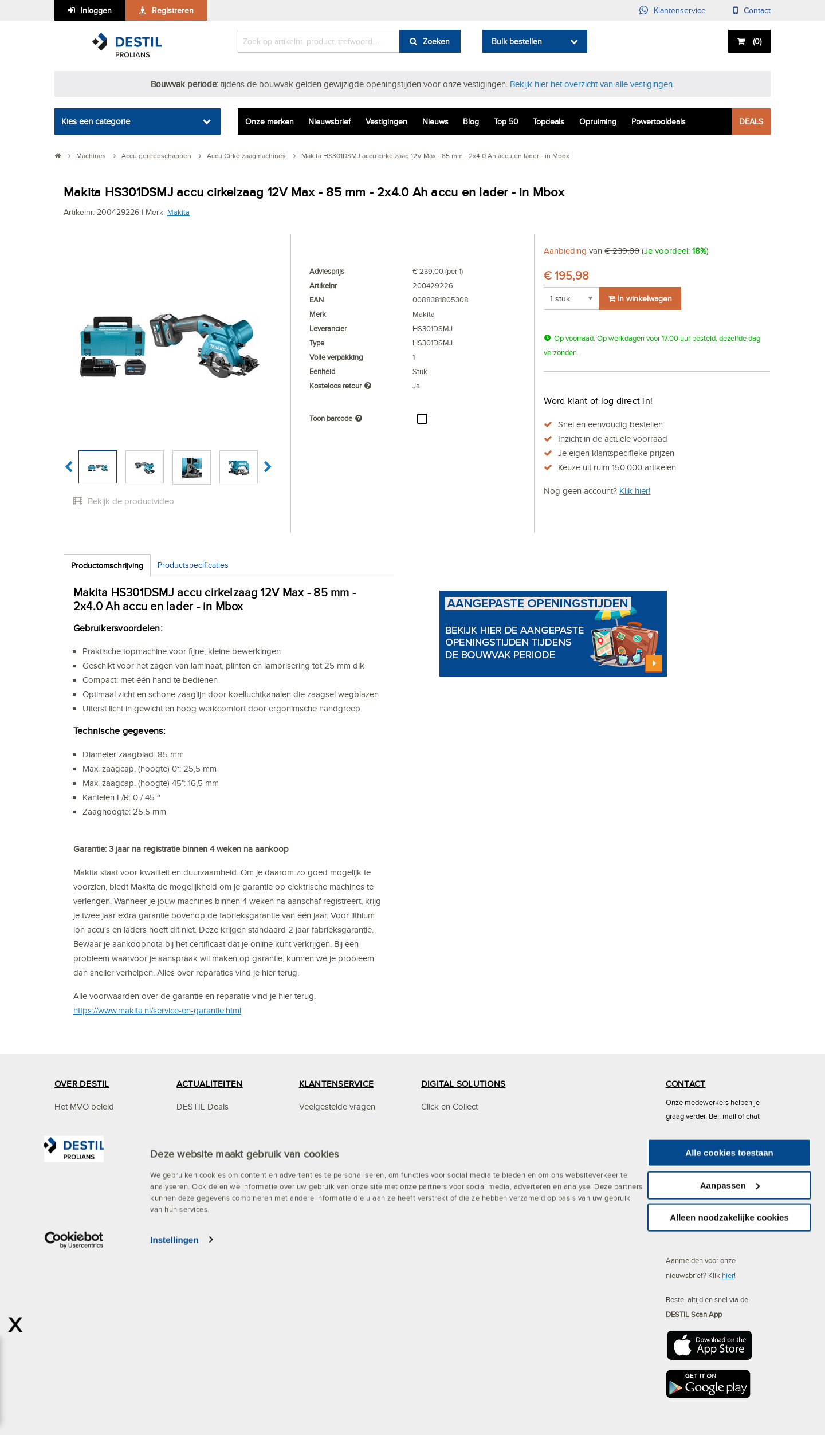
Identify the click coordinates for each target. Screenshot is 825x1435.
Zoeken (436, 41)
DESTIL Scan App (455, 1175)
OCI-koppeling (448, 1152)
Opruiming (597, 121)
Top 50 (506, 121)
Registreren (173, 10)
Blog (471, 121)
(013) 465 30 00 (713, 1151)
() (756, 41)
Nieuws (435, 121)
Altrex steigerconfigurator (468, 1244)
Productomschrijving (107, 565)
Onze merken (269, 121)
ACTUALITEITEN (209, 1084)
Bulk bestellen (517, 41)
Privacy (312, 1221)
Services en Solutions (93, 1129)
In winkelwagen (640, 298)
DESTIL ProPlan (84, 1198)
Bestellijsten (442, 1221)
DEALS (751, 121)
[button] (68, 467)
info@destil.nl (708, 1188)
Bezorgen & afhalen (335, 1198)
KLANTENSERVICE (336, 1084)
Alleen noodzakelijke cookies (729, 1401)
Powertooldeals (658, 121)
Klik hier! (634, 491)
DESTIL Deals (202, 1106)
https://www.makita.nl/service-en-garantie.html (157, 1010)
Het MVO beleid (84, 1106)
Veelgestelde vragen (337, 1106)
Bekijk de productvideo (123, 501)
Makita (178, 212)
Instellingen (174, 1423)
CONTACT (686, 1084)
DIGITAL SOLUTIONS (463, 1084)
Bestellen (315, 1152)
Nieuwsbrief (329, 121)
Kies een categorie (95, 121)
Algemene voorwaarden (344, 1244)
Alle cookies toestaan (729, 1336)
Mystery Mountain (87, 1221)
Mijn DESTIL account (337, 1129)
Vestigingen (386, 121)
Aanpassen (730, 1369)
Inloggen (96, 10)
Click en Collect (449, 1106)
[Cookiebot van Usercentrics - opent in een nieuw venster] (74, 1423)
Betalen (313, 1175)
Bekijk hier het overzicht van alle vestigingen (591, 84)
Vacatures (194, 1152)
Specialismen (78, 1175)
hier (728, 1275)
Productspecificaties (193, 565)
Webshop (439, 1198)
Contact (757, 10)
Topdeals (548, 121)
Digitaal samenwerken (462, 1129)
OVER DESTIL (81, 1084)
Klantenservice (680, 10)
